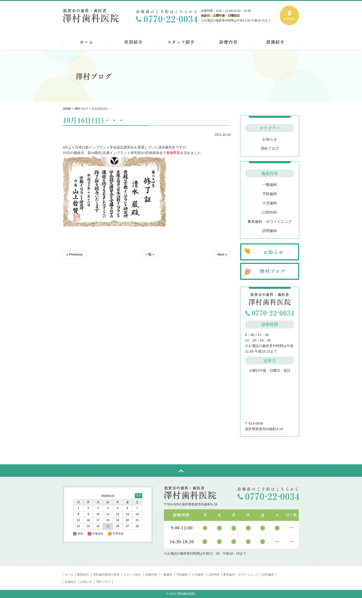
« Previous (74, 254)
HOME (67, 108)
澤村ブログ (81, 108)
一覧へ (150, 254)
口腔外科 (269, 212)
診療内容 (151, 574)
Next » (222, 254)
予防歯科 (269, 194)
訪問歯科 (269, 231)
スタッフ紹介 (132, 574)
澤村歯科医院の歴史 (106, 574)
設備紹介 (71, 581)
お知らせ (269, 139)
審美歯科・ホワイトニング (269, 221)
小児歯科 (269, 203)
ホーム (69, 574)
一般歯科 (269, 185)
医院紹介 (83, 574)
